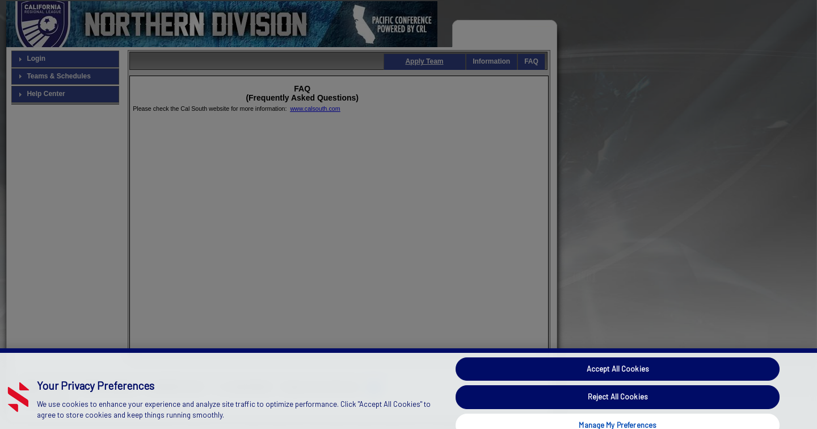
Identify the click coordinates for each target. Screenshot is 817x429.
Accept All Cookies (618, 375)
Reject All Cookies (618, 404)
